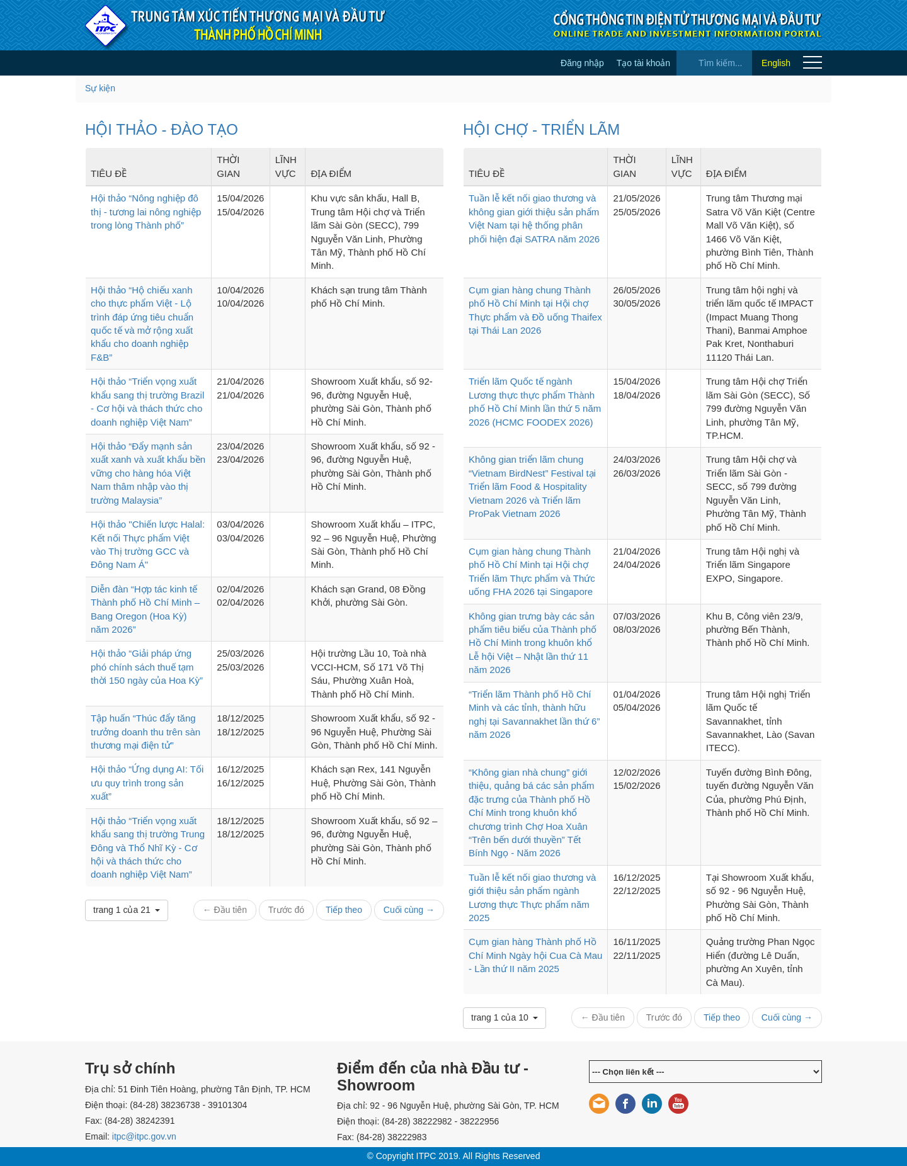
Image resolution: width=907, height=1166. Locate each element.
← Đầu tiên (225, 910)
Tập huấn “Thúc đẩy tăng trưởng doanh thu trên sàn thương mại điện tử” (145, 731)
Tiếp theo (344, 910)
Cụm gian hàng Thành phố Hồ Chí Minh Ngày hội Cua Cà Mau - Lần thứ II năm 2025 (535, 955)
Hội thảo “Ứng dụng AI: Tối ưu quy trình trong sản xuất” (147, 782)
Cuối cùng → (409, 910)
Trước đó (286, 910)
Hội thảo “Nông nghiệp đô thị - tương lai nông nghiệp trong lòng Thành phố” (146, 211)
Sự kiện (100, 88)
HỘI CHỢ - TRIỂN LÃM (541, 129)
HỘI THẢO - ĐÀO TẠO (161, 129)
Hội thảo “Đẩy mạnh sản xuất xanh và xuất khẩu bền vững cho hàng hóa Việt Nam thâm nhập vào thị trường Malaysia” (148, 473)
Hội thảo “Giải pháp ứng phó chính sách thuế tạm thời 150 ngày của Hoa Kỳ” (147, 667)
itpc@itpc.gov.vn (144, 1136)
